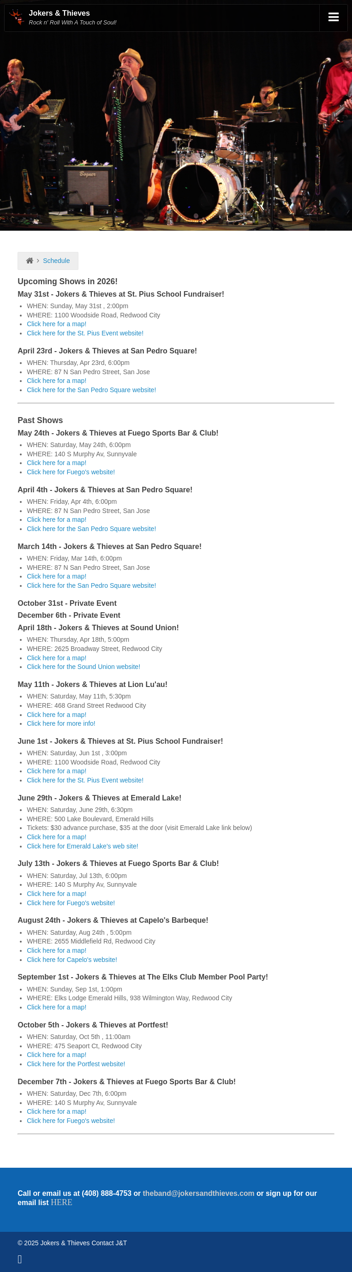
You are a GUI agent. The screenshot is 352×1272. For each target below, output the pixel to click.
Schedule (56, 260)
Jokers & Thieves (59, 13)
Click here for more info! (61, 723)
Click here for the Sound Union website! (83, 666)
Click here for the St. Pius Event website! (85, 333)
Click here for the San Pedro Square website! (91, 390)
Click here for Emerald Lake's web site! (82, 846)
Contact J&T (109, 1243)
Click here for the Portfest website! (76, 1064)
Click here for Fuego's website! (71, 472)
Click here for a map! (56, 324)
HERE (61, 1202)
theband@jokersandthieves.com (199, 1193)
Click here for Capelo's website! (72, 959)
